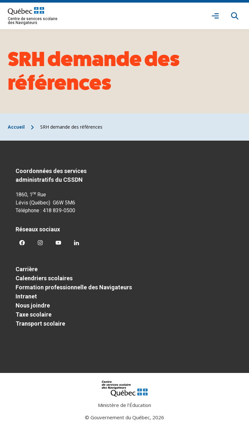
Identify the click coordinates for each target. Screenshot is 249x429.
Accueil (16, 127)
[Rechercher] (234, 15)
